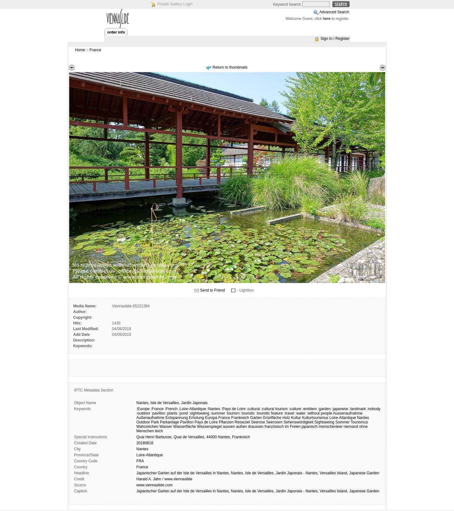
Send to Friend (212, 290)
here (326, 18)
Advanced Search (334, 12)
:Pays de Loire (233, 409)
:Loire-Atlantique (192, 409)
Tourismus (359, 422)
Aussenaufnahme (347, 413)
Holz (286, 418)
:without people (319, 413)
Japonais (200, 403)
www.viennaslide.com (154, 485)
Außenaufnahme (150, 418)
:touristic (248, 413)
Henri (149, 437)
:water (300, 413)
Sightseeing (324, 422)
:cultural (253, 409)
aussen (229, 426)
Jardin (186, 403)
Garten (256, 418)
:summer (217, 413)
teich (159, 431)
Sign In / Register (334, 38)
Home (80, 50)
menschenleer (330, 426)
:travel (289, 413)
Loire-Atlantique (343, 418)
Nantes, (142, 403)
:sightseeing (199, 413)
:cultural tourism (274, 409)
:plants (171, 413)
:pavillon (158, 413)
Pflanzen (226, 422)
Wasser (165, 426)
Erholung (196, 418)
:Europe (143, 409)
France (95, 50)
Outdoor (143, 422)
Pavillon (186, 422)
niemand (351, 426)
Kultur (296, 418)
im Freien (292, 426)
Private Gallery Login (174, 4)
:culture (295, 409)
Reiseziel (242, 422)
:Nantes (213, 409)
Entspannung (177, 418)
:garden (324, 409)
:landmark (357, 409)
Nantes (363, 418)
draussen (255, 426)
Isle (153, 403)
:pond (183, 413)
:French (171, 409)
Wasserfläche (184, 426)
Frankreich (240, 418)
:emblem (309, 409)
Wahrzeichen (147, 426)
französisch (274, 426)
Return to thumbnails (230, 67)
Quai (140, 437)
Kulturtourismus (315, 418)
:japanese (340, 409)
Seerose (258, 422)
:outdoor (143, 413)
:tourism (233, 413)
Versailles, (171, 403)
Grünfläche (272, 418)
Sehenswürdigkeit (298, 422)
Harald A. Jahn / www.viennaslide (164, 479)
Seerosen (274, 422)
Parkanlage (169, 422)
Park (155, 422)
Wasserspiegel (209, 426)
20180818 (144, 443)
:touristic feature (269, 413)
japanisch (310, 426)
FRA (140, 461)
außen (241, 426)
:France (157, 409)
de (159, 403)
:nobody (373, 409)
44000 (211, 437)
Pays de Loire (206, 422)
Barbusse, (164, 437)
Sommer (342, 422)
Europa (211, 418)
